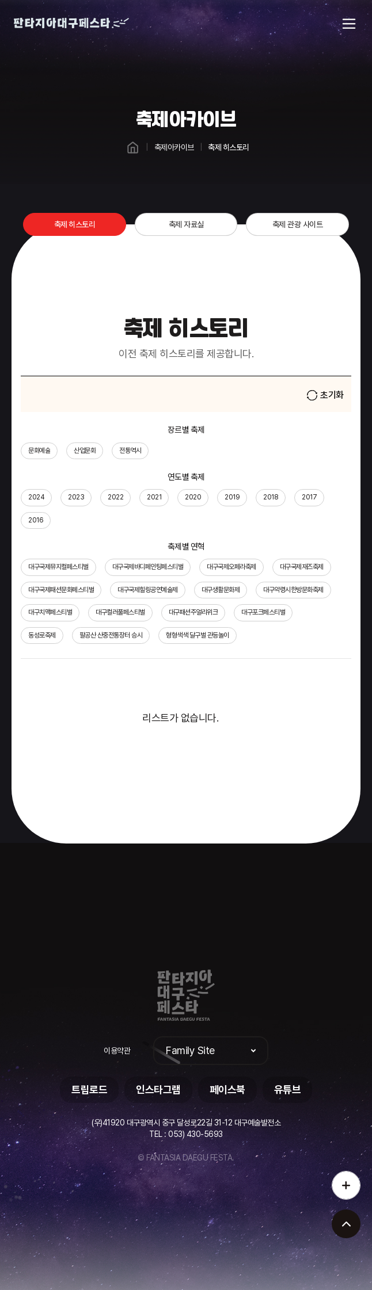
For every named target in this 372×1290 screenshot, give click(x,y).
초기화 (325, 395)
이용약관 (117, 1050)
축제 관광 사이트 (297, 224)
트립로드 (89, 1089)
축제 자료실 (186, 224)
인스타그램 (158, 1089)
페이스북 (227, 1089)
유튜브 (287, 1089)
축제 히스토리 (75, 224)
